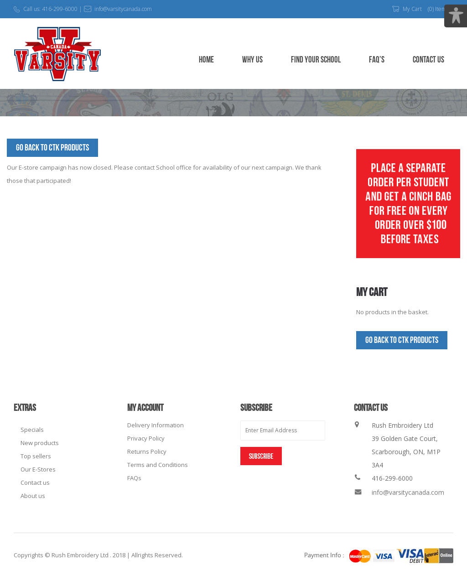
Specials (32, 429)
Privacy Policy (146, 438)
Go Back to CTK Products (52, 147)
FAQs (134, 478)
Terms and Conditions (157, 465)
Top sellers (36, 456)
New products (40, 443)
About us (33, 496)
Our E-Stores (38, 469)
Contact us (35, 482)
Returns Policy (146, 451)
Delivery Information (155, 425)
